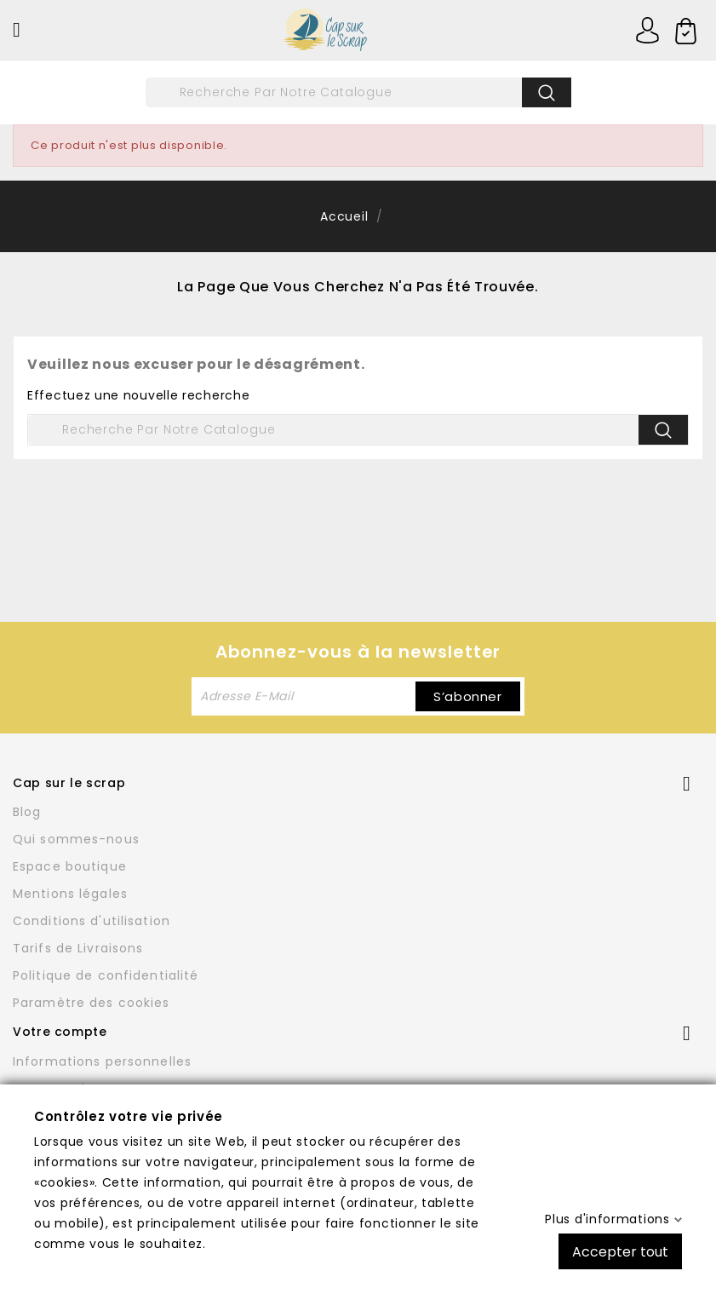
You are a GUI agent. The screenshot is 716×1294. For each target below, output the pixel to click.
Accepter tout (620, 1251)
